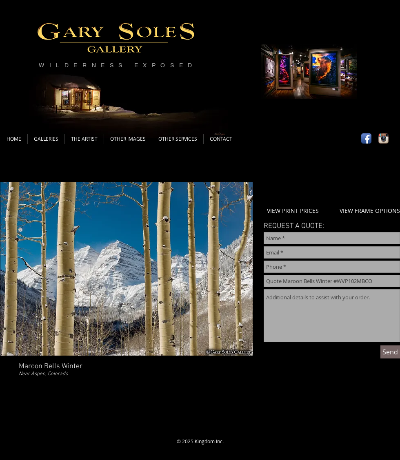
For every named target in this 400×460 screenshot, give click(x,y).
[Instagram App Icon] (383, 138)
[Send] (390, 351)
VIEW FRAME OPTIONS (370, 211)
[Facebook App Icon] (366, 138)
